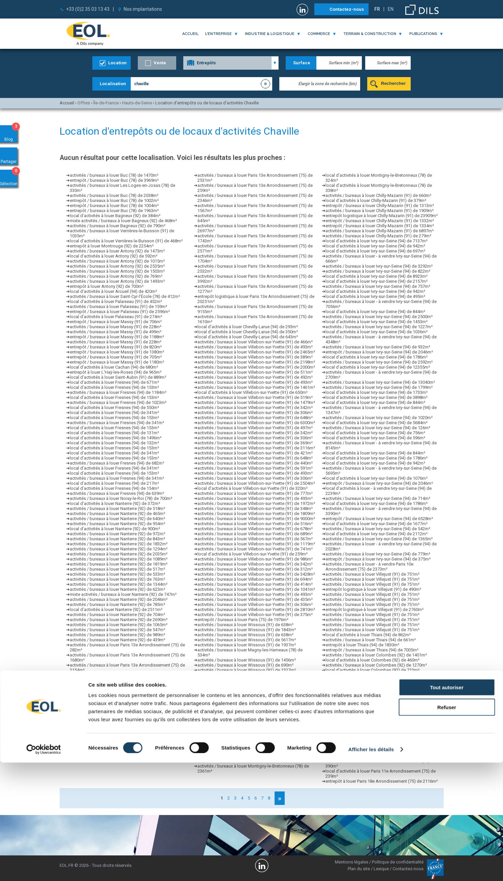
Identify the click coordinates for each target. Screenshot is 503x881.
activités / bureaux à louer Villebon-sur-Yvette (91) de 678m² (255, 528)
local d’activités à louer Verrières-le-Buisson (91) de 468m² (126, 240)
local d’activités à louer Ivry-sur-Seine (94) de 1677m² (376, 523)
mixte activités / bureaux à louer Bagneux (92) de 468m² (123, 220)
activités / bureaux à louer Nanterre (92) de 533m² (117, 574)
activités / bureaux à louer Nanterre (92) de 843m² (117, 538)
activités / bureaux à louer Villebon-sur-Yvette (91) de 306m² (255, 412)
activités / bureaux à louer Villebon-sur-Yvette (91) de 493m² (255, 346)
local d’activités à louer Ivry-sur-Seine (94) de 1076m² (376, 478)
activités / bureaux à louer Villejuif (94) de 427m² (243, 740)
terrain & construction (369, 34)
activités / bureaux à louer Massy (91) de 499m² (115, 331)
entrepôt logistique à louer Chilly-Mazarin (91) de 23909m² (381, 215)
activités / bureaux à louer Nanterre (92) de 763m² (117, 579)
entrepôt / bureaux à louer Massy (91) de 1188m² (117, 336)
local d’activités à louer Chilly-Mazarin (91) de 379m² (375, 200)
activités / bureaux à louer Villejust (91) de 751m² (372, 574)
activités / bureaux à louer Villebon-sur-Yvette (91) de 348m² (255, 508)
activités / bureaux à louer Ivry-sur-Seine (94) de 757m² (377, 286)
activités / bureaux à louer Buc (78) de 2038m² (114, 195)
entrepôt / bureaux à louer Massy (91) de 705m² (116, 357)
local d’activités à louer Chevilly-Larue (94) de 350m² (247, 331)
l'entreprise (218, 34)
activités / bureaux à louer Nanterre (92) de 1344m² (118, 584)
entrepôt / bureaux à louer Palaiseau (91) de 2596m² (120, 311)
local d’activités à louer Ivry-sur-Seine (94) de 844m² (375, 311)
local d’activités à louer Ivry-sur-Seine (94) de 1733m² (376, 392)
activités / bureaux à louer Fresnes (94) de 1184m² (118, 392)
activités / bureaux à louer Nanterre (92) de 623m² (117, 589)
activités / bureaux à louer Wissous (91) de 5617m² (246, 639)
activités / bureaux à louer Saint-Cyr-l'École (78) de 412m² (125, 296)
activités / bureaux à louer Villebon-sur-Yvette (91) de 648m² (255, 417)
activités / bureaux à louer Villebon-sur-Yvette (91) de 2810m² (256, 609)
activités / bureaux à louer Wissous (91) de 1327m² (246, 670)
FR (377, 9)
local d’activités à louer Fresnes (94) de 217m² (114, 483)
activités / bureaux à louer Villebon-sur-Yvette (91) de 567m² (255, 538)
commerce (319, 34)
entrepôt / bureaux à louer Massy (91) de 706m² (116, 321)
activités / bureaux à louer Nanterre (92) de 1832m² (118, 543)
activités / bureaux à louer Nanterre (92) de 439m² (117, 639)
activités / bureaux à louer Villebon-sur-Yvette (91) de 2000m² (256, 367)
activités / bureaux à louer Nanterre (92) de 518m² (117, 508)
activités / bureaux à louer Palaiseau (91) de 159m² (118, 306)
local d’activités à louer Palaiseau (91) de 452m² (116, 301)
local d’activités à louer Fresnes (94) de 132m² (114, 442)
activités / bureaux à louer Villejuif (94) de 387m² (243, 735)
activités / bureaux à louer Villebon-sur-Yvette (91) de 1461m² (256, 387)
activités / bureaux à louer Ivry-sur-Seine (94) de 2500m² (379, 316)
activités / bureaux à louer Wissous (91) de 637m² (245, 690)
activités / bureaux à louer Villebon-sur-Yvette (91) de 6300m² (256, 422)
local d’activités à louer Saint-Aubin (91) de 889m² (118, 377)
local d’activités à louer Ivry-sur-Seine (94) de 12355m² (377, 367)
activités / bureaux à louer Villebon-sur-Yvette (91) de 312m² (255, 569)
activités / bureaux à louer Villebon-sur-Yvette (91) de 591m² (255, 468)
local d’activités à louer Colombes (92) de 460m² (372, 660)
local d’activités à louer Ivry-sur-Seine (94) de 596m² (375, 437)
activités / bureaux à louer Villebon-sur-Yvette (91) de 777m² (255, 493)
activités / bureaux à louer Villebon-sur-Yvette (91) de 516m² (255, 523)
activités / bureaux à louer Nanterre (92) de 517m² (117, 569)
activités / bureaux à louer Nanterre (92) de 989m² (117, 634)
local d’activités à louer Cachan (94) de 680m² (114, 367)
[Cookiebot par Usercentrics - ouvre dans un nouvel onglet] (43, 868)
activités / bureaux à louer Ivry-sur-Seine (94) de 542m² (377, 528)
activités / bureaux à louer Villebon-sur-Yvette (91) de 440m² (255, 463)
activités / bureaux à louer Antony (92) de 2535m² (117, 266)
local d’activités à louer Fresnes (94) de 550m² (114, 407)
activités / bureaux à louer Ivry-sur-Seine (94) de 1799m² (379, 387)
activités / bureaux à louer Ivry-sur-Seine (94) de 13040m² (380, 382)
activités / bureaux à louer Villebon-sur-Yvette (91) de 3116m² (256, 447)
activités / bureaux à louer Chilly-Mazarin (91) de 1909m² (379, 210)
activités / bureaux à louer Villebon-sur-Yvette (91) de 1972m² (256, 503)
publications (423, 34)
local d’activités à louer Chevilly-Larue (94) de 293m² (247, 326)
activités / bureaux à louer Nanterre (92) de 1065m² (118, 624)
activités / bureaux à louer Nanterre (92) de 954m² (117, 523)
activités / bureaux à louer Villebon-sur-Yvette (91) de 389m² (255, 357)
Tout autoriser (447, 806)
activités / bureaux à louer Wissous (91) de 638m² (245, 624)
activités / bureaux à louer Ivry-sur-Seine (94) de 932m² (377, 346)
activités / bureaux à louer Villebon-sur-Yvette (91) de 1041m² (256, 589)
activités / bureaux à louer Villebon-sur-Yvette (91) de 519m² (255, 397)
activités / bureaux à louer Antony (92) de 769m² (116, 276)
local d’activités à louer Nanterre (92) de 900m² (115, 528)
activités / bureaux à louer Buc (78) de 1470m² (114, 175)
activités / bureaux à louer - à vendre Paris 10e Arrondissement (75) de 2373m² (369, 567)
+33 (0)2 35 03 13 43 (87, 9)
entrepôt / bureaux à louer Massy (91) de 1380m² (117, 351)
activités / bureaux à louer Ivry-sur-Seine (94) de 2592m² (379, 362)
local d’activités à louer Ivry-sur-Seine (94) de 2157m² (376, 281)
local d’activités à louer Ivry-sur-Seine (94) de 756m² (375, 432)
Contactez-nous (346, 9)
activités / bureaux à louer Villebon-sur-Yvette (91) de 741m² (255, 548)
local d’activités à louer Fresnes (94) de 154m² (114, 488)
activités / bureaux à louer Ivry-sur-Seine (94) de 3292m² (379, 266)
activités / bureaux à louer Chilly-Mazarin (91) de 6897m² (379, 230)
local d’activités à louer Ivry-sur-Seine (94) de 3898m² (376, 397)
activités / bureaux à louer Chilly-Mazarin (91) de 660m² (378, 195)
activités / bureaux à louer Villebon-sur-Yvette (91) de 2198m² (256, 362)
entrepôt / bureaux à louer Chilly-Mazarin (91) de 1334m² (379, 225)
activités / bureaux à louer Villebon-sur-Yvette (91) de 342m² (255, 407)
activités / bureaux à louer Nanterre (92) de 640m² (117, 518)
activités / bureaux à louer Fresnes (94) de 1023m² (118, 402)
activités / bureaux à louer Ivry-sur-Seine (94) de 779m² (377, 553)
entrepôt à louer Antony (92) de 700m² (107, 286)
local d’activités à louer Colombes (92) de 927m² (372, 690)
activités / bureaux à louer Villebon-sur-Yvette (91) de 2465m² (256, 351)
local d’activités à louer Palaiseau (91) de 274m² (116, 316)
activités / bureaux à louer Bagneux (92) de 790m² (117, 225)
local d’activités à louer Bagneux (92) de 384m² (115, 215)
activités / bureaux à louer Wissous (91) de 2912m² (246, 695)
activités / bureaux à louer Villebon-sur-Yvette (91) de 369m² (255, 442)
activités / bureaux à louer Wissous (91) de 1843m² (246, 629)
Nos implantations (143, 9)
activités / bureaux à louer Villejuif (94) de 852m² (243, 725)
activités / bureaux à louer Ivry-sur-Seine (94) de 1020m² (379, 417)
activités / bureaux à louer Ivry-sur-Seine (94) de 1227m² (379, 326)
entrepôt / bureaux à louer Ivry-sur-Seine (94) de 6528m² (379, 518)
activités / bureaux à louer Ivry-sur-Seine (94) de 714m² (377, 498)
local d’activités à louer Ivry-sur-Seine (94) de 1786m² (376, 357)
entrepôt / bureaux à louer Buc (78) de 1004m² (114, 205)
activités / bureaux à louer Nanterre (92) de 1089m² (118, 559)
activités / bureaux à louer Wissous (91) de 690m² (245, 665)
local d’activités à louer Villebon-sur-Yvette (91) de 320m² (252, 488)
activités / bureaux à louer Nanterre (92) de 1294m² (118, 548)
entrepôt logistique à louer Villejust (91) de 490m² (373, 589)
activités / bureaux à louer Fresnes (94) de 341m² (117, 422)
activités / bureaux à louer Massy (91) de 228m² (115, 326)
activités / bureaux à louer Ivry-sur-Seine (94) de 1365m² (379, 538)
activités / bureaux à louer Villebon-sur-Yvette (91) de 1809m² (256, 513)
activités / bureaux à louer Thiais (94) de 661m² (370, 639)
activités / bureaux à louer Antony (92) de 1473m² (117, 250)
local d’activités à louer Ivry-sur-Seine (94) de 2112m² (376, 533)
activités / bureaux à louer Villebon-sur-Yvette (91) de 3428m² (256, 574)
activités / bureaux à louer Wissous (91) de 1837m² (246, 685)
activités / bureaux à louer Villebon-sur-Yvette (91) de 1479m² (256, 402)
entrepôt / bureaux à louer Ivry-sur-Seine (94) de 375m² (378, 559)
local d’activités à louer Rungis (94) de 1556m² (242, 720)
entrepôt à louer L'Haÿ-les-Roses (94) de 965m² (115, 372)
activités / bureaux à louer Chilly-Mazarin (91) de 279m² (378, 235)
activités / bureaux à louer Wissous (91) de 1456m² (246, 660)
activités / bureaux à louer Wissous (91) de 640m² (245, 675)
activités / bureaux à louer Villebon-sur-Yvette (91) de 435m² (255, 599)
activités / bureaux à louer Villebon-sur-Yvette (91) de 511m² (255, 372)
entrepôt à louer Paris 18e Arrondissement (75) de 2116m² (381, 781)
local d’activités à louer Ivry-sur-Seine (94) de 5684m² (376, 422)
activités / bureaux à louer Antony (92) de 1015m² (117, 261)
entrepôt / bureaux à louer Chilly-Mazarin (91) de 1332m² (379, 220)
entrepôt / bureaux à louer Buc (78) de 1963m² (114, 210)
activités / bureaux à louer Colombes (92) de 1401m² (376, 654)
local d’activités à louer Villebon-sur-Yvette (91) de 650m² (252, 392)
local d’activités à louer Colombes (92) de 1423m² (373, 695)
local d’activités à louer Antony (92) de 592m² (113, 256)
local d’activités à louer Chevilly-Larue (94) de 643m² (247, 336)
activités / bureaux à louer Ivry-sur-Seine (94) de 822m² (377, 271)
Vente (160, 62)
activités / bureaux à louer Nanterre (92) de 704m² (117, 614)
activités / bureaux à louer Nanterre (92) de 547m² (117, 629)
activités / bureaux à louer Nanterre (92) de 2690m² (118, 619)
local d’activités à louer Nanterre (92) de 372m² (115, 503)
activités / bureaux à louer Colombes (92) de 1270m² (376, 665)
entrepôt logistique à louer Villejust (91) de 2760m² (374, 609)
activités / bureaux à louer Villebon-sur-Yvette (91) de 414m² (255, 584)
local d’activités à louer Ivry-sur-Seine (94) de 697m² (375, 250)
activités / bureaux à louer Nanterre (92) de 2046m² (118, 599)
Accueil (190, 34)
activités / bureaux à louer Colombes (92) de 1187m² (376, 685)
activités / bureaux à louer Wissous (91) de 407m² (245, 710)
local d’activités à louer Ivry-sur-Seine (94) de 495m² (375, 296)
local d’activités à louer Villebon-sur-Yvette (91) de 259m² (252, 553)
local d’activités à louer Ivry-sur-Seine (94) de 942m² (375, 245)
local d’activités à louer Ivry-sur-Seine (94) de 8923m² (376, 276)
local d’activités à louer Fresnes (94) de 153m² (114, 387)
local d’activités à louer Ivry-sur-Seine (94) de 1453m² (376, 321)
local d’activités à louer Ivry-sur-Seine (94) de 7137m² (376, 240)
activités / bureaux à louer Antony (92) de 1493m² (117, 281)
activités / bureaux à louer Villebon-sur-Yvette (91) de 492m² (255, 377)
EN (391, 9)
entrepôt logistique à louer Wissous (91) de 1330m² (247, 715)
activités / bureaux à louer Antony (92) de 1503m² (117, 271)
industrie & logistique (269, 34)
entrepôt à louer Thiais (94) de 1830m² (362, 644)
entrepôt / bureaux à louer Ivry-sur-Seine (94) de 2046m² (379, 351)
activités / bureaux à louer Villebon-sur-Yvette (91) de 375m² (255, 614)
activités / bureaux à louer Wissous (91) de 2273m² (246, 700)
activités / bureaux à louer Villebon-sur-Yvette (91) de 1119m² (256, 543)
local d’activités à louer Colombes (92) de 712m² (372, 670)
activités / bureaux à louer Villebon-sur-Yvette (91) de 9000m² (256, 518)
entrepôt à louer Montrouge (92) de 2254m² (112, 245)
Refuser (446, 825)
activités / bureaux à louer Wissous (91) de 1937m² (246, 644)
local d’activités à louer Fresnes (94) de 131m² (114, 432)
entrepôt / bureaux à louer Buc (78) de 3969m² (114, 180)
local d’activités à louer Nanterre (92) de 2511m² (116, 609)
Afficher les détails (371, 868)
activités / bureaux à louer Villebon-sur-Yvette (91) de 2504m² (256, 483)
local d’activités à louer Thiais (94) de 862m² (368, 634)
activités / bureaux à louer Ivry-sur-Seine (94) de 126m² (377, 427)
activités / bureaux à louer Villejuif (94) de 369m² (243, 730)
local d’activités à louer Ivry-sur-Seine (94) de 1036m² (376, 331)
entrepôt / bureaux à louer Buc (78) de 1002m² (114, 200)
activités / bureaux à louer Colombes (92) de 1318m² (376, 675)
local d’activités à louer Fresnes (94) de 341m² (114, 412)
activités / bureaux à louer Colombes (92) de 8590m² (376, 680)
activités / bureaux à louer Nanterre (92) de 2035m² (118, 553)
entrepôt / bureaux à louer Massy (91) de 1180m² (117, 362)
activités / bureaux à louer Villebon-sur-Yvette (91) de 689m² (255, 533)
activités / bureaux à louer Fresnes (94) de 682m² (117, 463)
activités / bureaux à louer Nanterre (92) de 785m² (117, 604)
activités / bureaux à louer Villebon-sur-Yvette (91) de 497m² (255, 427)
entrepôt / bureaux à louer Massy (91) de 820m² (116, 346)
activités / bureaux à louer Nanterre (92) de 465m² (117, 513)
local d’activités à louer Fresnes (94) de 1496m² (115, 437)
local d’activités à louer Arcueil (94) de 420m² (113, 291)
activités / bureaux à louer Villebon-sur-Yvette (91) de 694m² (255, 579)
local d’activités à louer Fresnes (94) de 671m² (114, 382)
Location (117, 62)
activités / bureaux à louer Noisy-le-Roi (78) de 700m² (121, 498)
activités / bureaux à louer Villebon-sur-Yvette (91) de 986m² (255, 559)
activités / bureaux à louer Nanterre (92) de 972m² (117, 533)
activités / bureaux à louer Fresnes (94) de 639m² (117, 493)
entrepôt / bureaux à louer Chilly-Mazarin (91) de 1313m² (379, 205)
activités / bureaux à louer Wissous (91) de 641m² (245, 680)
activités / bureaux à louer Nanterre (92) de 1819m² (118, 564)
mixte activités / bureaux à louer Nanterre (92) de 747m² (123, 594)
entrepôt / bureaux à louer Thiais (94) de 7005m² (371, 649)
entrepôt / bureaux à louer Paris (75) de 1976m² (242, 619)
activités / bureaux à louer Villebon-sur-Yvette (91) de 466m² (255, 341)
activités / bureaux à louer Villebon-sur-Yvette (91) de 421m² (255, 452)
